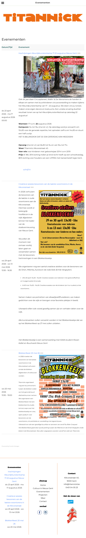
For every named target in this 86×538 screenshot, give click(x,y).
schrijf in (27, 170)
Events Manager (14, 446)
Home (43, 485)
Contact (43, 501)
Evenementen (43, 492)
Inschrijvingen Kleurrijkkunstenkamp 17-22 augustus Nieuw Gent (48, 53)
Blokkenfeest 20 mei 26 (29, 353)
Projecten (43, 495)
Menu (2, 2)
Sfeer (43, 498)
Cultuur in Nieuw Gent (43, 488)
